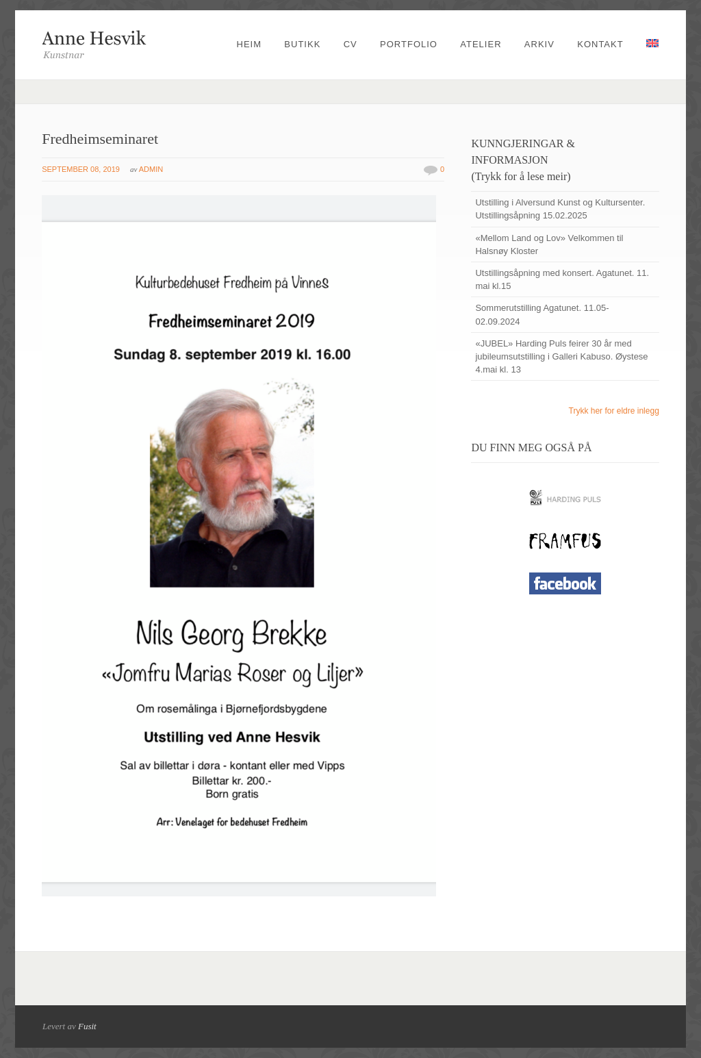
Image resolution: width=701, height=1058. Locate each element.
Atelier (480, 44)
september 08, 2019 (81, 169)
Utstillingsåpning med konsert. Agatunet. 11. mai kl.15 (562, 279)
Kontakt (600, 44)
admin (151, 169)
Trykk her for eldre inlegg (614, 411)
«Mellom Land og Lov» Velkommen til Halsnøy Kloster (549, 244)
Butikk (302, 44)
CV (350, 44)
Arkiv (539, 44)
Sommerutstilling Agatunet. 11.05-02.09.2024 (542, 314)
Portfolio (408, 44)
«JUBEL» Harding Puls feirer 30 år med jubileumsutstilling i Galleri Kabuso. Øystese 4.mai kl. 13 (561, 356)
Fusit (87, 1026)
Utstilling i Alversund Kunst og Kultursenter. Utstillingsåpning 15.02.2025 (560, 209)
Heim (249, 44)
